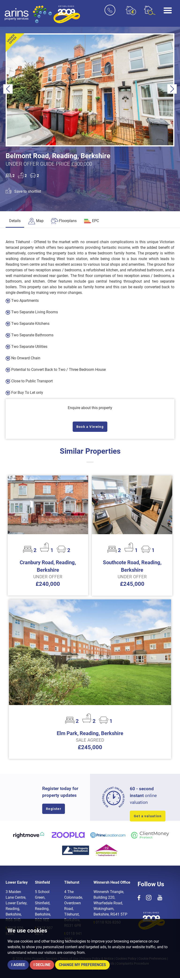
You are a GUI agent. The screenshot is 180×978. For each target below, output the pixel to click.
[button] (8, 89)
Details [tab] (15, 221)
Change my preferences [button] (82, 965)
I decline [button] (42, 965)
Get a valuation (147, 816)
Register (53, 809)
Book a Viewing (90, 427)
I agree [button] (18, 965)
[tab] (36, 221)
